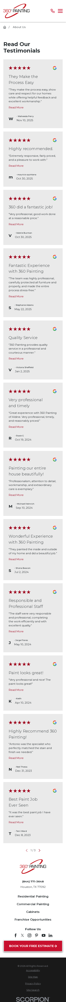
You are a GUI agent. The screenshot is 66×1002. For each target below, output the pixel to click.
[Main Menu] (60, 11)
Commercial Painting (33, 904)
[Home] (16, 11)
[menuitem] (33, 970)
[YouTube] (43, 935)
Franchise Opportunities (32, 919)
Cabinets (33, 912)
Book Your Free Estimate (33, 946)
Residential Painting (33, 896)
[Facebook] (15, 935)
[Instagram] (29, 935)
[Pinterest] (36, 935)
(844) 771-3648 (33, 881)
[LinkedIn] (50, 935)
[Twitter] (22, 935)
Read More (16, 107)
